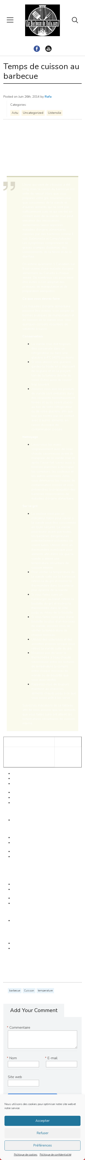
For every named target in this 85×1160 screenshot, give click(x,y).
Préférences (42, 1145)
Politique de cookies (25, 1154)
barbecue (14, 990)
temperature (45, 990)
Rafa (48, 96)
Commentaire (19, 1027)
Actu (15, 113)
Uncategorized (33, 113)
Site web (15, 1076)
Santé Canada (14, 154)
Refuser (42, 1133)
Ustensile (54, 113)
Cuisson (29, 990)
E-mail (51, 1058)
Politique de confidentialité (55, 1154)
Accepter (42, 1120)
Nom (12, 1058)
